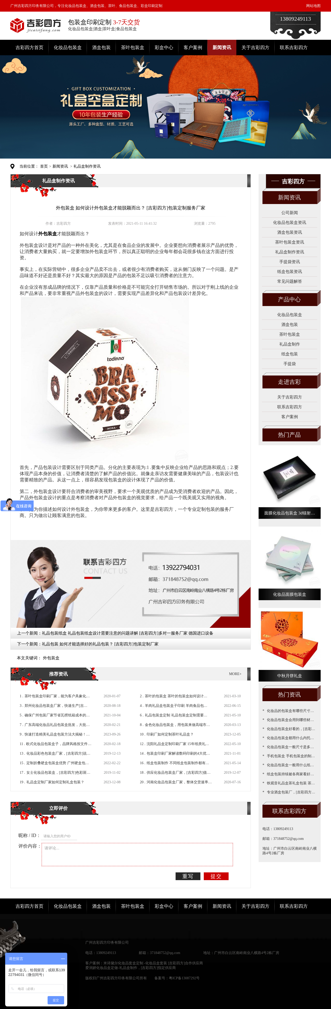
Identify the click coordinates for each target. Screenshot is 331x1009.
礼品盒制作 (289, 344)
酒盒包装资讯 (289, 232)
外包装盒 (51, 658)
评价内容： (30, 846)
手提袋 (289, 364)
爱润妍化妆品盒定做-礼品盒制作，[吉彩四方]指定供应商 (130, 968)
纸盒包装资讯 (289, 271)
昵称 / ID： (29, 835)
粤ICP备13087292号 (184, 978)
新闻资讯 (222, 47)
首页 (44, 166)
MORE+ (235, 674)
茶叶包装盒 (132, 47)
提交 (216, 876)
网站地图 (313, 6)
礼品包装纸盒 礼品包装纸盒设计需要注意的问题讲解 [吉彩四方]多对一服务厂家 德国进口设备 (127, 633)
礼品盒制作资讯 (87, 166)
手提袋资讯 (289, 262)
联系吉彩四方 (294, 47)
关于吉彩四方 (255, 47)
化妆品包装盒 (68, 47)
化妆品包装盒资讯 (289, 222)
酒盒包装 (101, 47)
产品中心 (289, 299)
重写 (188, 876)
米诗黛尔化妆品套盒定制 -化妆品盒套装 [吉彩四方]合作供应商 (153, 963)
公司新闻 (289, 212)
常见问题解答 (289, 281)
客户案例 (193, 47)
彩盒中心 (164, 47)
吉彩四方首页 (29, 47)
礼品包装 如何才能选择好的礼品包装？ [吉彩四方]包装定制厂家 (100, 644)
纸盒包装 (289, 354)
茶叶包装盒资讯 (289, 242)
